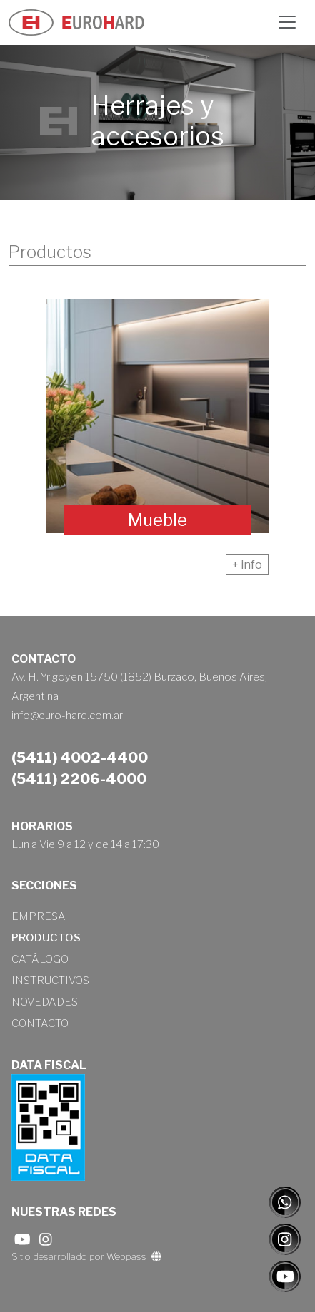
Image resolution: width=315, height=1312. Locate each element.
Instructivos (50, 980)
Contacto (40, 1023)
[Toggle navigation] (287, 22)
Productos (46, 937)
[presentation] (31, 410)
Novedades (44, 1002)
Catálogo (40, 959)
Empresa (38, 916)
